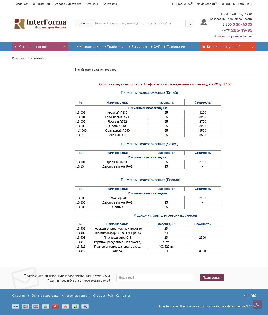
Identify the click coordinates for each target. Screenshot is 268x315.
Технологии (174, 47)
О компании (41, 4)
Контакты (110, 4)
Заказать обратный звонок (233, 36)
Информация (88, 47)
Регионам (21, 4)
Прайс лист (115, 47)
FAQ (110, 295)
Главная (18, 58)
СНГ (155, 47)
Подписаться (212, 277)
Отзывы (92, 4)
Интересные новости (75, 295)
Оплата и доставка (68, 4)
